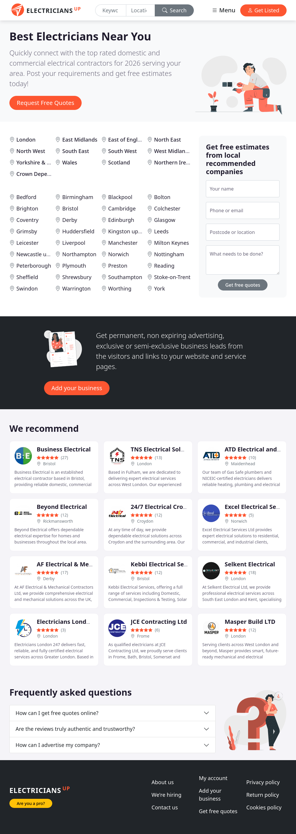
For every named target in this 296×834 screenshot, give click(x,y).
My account (213, 778)
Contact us (165, 807)
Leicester (27, 242)
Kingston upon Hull (132, 231)
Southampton (125, 277)
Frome (143, 636)
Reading (164, 265)
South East (75, 150)
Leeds (161, 231)
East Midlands (79, 139)
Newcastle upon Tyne (42, 254)
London (26, 139)
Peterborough (33, 265)
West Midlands (172, 150)
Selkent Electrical (250, 564)
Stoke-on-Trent (172, 277)
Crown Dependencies (43, 173)
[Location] (140, 10)
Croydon (145, 521)
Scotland (119, 162)
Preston (117, 265)
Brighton (27, 208)
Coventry (27, 219)
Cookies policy (264, 807)
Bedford (26, 197)
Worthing (119, 288)
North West (30, 150)
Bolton (162, 197)
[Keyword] (111, 10)
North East (167, 139)
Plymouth (74, 265)
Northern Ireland (175, 162)
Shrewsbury (76, 277)
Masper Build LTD (250, 622)
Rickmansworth (58, 521)
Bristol (70, 208)
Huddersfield (78, 231)
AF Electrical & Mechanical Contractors (93, 564)
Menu (223, 10)
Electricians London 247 (71, 622)
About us (163, 782)
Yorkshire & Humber (42, 162)
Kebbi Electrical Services (166, 564)
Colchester (167, 208)
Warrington (76, 288)
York (159, 288)
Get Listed (263, 10)
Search (174, 10)
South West (122, 150)
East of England (127, 139)
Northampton (79, 254)
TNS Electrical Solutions (165, 449)
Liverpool (73, 242)
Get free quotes (242, 285)
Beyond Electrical (62, 507)
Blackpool (120, 197)
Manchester (122, 242)
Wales (69, 162)
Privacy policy (263, 782)
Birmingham (77, 197)
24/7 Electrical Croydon (164, 507)
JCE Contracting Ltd (159, 622)
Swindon (27, 288)
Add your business (76, 388)
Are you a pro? (31, 803)
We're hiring (166, 794)
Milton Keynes (171, 242)
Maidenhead (243, 463)
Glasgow (164, 219)
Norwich (118, 254)
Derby (69, 219)
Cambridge (122, 208)
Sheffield (27, 277)
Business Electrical (64, 449)
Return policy (262, 794)
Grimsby (26, 231)
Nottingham (169, 254)
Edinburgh (121, 219)
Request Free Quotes (45, 103)
